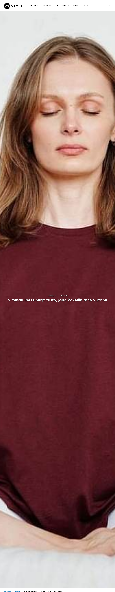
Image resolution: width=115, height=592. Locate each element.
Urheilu (75, 5)
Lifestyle (47, 5)
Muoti (55, 5)
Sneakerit (65, 5)
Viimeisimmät (34, 5)
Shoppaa (85, 5)
